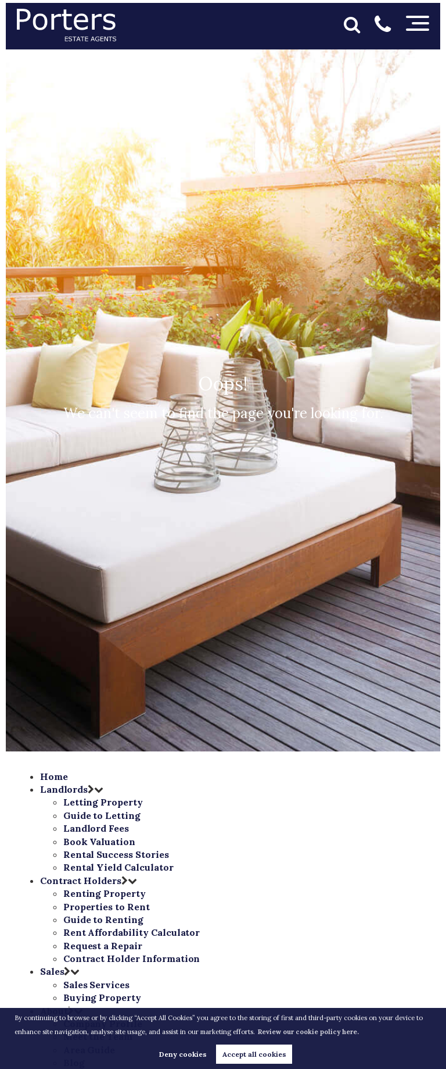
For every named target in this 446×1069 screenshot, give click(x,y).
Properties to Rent (106, 907)
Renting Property (104, 893)
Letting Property (103, 802)
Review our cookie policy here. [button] (308, 1032)
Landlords (64, 789)
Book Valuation (99, 841)
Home (54, 776)
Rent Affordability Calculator (131, 932)
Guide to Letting (102, 815)
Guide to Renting (103, 919)
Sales (52, 971)
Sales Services (96, 984)
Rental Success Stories (116, 854)
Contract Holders (80, 880)
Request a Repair (102, 946)
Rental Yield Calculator (118, 867)
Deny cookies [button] (183, 1054)
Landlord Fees (96, 828)
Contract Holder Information (131, 958)
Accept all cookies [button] (254, 1054)
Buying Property (102, 997)
